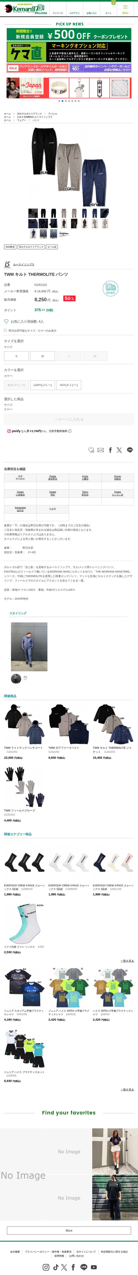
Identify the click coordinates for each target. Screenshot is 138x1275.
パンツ (36, 120)
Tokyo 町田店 (85, 493)
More (69, 1230)
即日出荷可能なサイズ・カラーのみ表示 (32, 330)
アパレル (52, 113)
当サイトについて (86, 1251)
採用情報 (59, 1255)
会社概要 (15, 1251)
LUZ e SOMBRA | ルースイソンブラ (35, 117)
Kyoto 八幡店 (85, 477)
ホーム (7, 113)
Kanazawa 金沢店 (20, 509)
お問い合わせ (76, 1255)
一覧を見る (127, 960)
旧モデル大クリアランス (29, 113)
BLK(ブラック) (16, 385)
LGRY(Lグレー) (42, 385)
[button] (59, 101)
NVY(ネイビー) (69, 385)
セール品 (51, 247)
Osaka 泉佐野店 (52, 477)
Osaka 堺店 (52, 493)
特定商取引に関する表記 (114, 1251)
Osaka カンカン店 (117, 493)
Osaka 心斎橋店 (20, 493)
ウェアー (21, 120)
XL (95, 356)
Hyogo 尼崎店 (117, 477)
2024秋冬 (10, 247)
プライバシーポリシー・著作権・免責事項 (48, 1251)
